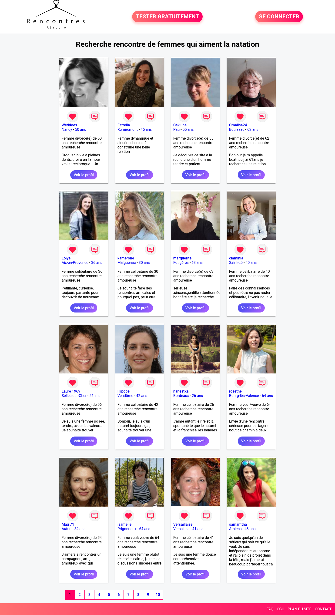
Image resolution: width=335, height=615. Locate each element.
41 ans (197, 529)
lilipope (123, 391)
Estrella (123, 125)
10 (158, 594)
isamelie (124, 524)
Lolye (66, 258)
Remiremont (127, 129)
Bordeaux (181, 395)
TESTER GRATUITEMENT (167, 16)
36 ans (96, 262)
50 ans (80, 129)
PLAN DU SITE (300, 609)
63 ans (197, 262)
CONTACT (323, 609)
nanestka (181, 391)
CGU (280, 609)
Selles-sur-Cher (74, 395)
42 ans (141, 395)
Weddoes (69, 125)
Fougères (181, 262)
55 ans (188, 129)
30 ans (144, 262)
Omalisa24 (238, 125)
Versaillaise (183, 524)
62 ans (252, 129)
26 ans (197, 395)
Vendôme (125, 395)
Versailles (181, 529)
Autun (66, 529)
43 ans (250, 529)
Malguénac (126, 262)
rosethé (235, 391)
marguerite (182, 258)
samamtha (238, 524)
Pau (176, 129)
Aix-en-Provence (75, 262)
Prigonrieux (126, 529)
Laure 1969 (71, 391)
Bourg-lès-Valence (244, 395)
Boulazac (237, 129)
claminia (236, 258)
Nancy (67, 129)
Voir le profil (84, 175)
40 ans (251, 262)
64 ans (267, 395)
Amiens (235, 529)
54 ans (79, 529)
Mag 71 (68, 524)
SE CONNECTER (279, 16)
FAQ (270, 609)
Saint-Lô (236, 262)
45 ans (146, 129)
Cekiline (180, 125)
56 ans (94, 395)
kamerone (125, 258)
